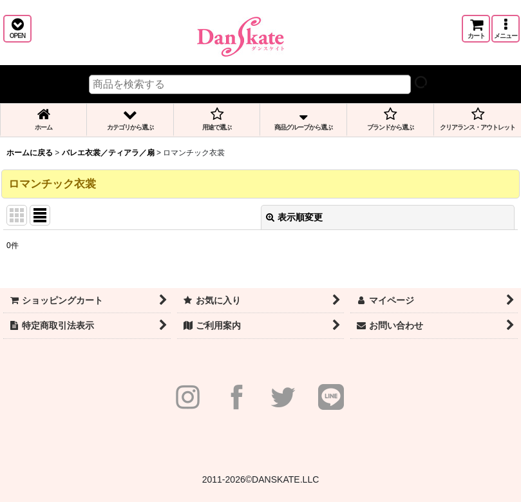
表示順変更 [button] (294, 217)
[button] (17, 29)
